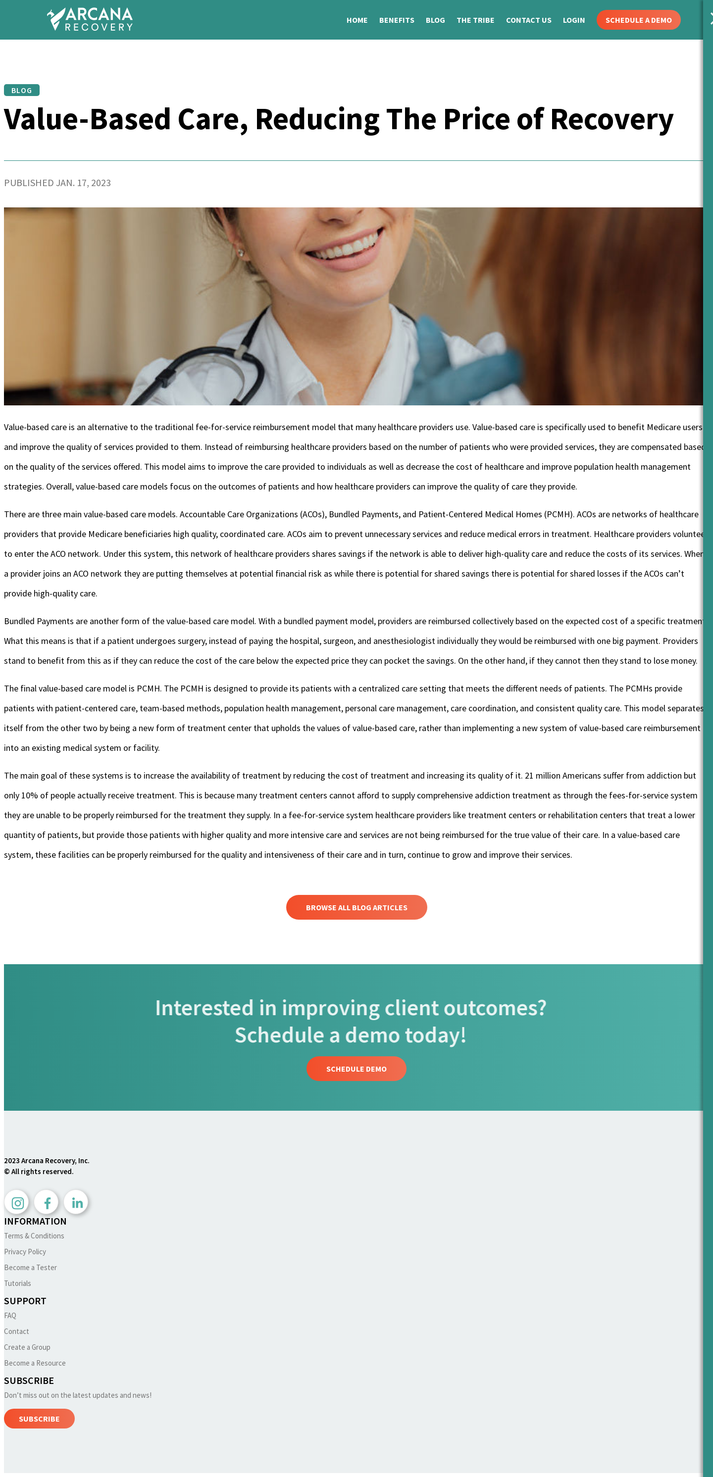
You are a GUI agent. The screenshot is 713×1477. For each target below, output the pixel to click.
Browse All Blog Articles (356, 907)
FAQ (10, 1315)
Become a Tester (30, 1267)
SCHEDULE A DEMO (639, 20)
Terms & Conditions (34, 1235)
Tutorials (17, 1283)
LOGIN (575, 20)
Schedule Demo (356, 1069)
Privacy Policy (25, 1251)
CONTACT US (529, 20)
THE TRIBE (476, 20)
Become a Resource (35, 1363)
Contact (16, 1331)
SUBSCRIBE (39, 1419)
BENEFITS (397, 20)
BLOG (436, 20)
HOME (358, 20)
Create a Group (27, 1347)
